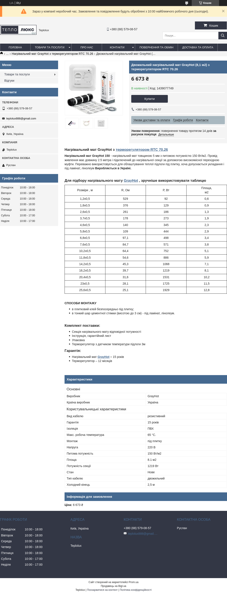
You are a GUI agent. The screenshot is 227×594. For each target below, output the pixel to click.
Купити (149, 99)
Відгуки (9, 80)
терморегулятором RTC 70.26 (142, 150)
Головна (15, 47)
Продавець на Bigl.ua (113, 586)
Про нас (86, 47)
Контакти (117, 47)
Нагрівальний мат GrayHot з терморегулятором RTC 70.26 (52, 53)
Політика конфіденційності (136, 589)
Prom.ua (133, 582)
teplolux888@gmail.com (21, 118)
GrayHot (131, 181)
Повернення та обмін (156, 47)
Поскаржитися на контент (102, 589)
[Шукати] (222, 35)
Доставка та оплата (197, 47)
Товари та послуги (49, 47)
